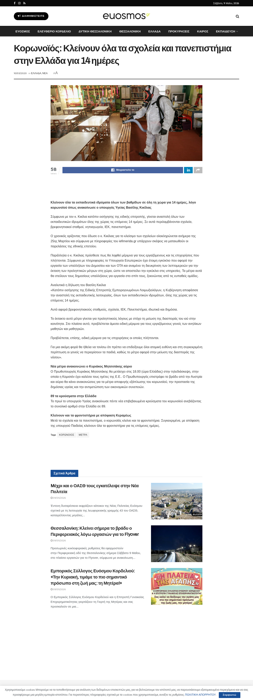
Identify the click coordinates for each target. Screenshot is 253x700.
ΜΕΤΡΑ (83, 435)
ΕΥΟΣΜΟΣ (22, 31)
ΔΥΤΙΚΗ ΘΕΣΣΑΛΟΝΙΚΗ (94, 31)
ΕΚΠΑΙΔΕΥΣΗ (225, 31)
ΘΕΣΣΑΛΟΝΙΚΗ (130, 31)
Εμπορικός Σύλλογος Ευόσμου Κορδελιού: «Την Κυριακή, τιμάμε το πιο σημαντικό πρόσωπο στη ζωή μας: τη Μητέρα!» (93, 577)
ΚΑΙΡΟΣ (202, 31)
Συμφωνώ (229, 695)
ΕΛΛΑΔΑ (154, 31)
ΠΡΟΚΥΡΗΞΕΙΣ (178, 31)
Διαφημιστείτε (31, 16)
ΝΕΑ (45, 73)
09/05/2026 (58, 498)
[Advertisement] (126, 190)
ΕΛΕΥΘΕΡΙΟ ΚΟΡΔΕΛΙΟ (54, 31)
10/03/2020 (20, 73)
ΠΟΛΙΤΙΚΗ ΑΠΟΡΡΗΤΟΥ (200, 695)
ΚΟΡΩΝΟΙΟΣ (66, 435)
